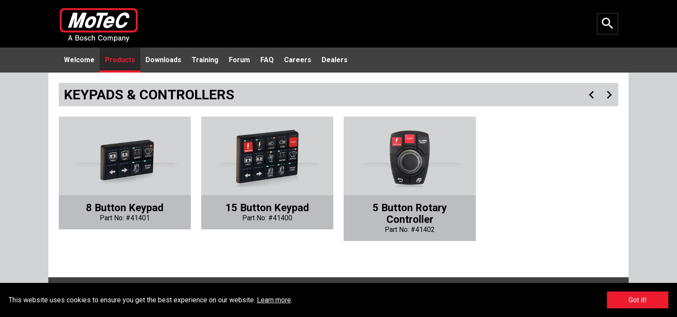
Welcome (79, 60)
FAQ (267, 60)
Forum (239, 60)
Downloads (163, 60)
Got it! (638, 300)
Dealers (335, 60)
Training (205, 60)
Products (120, 60)
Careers (297, 60)
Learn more (274, 300)
